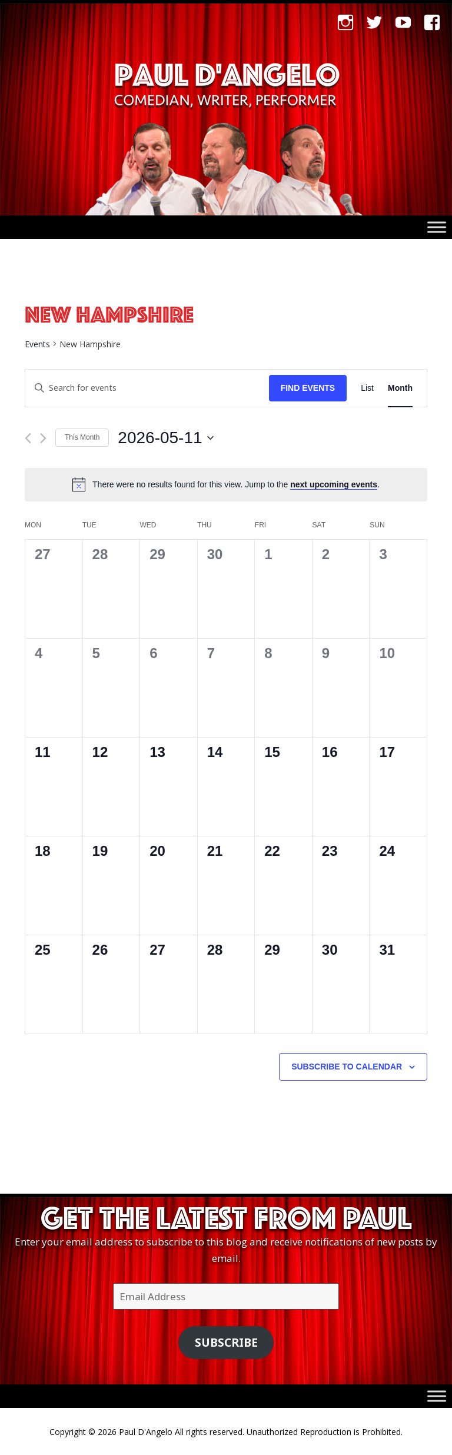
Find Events (308, 388)
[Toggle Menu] (436, 227)
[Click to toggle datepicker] (165, 438)
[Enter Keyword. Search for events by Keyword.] (147, 388)
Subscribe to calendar (346, 1066)
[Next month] (43, 438)
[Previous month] (28, 438)
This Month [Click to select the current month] (82, 437)
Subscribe (226, 1342)
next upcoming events (333, 484)
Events (37, 344)
